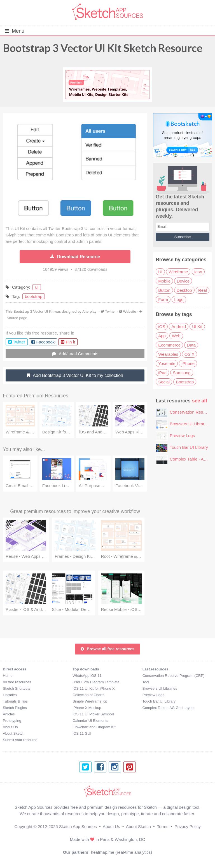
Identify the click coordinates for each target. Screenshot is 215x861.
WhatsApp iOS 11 (87, 675)
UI (160, 271)
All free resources (17, 682)
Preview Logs (182, 435)
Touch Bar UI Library (189, 447)
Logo (178, 299)
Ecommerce (169, 345)
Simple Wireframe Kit (90, 701)
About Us (10, 727)
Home (8, 675)
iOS (161, 326)
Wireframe (178, 271)
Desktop (184, 290)
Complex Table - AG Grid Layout (168, 708)
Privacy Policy (187, 826)
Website (129, 311)
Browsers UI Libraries (190, 423)
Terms (163, 826)
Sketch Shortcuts (16, 688)
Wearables (168, 354)
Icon (198, 271)
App (162, 335)
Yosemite (166, 363)
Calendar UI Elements (90, 720)
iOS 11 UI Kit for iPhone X (93, 688)
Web (176, 335)
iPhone (188, 363)
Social (164, 381)
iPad (162, 372)
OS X (189, 354)
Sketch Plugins (15, 708)
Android (178, 326)
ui (36, 287)
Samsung (181, 372)
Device (183, 281)
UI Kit (197, 326)
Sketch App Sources (78, 826)
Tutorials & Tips (15, 701)
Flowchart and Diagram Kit (94, 727)
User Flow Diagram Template (96, 682)
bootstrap (34, 296)
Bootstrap (185, 381)
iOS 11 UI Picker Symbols (93, 714)
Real (202, 290)
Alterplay (89, 311)
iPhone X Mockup (87, 708)
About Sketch (13, 733)
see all (199, 401)
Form (163, 299)
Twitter (110, 311)
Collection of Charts (88, 695)
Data (191, 345)
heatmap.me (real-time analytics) (121, 852)
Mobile (164, 281)
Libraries (10, 695)
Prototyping (12, 720)
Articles (9, 714)
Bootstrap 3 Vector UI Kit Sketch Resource (102, 47)
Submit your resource (20, 740)
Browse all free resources (107, 649)
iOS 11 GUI (82, 733)
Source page (17, 318)
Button (164, 290)
